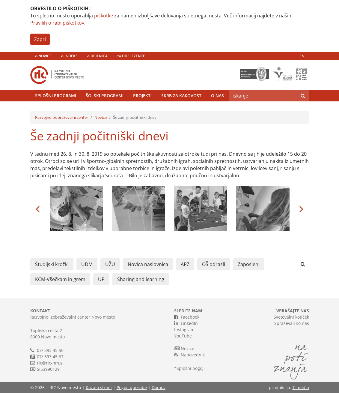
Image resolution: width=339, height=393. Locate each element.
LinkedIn (186, 323)
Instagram (184, 329)
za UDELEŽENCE (131, 55)
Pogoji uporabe (132, 387)
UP (101, 279)
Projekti (142, 95)
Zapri (40, 39)
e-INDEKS (69, 55)
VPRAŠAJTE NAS (292, 311)
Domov (158, 387)
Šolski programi (104, 95)
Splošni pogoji (191, 368)
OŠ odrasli (213, 264)
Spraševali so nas (291, 323)
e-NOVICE (43, 55)
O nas (217, 95)
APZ (185, 264)
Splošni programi (55, 95)
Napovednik (189, 355)
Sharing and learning (140, 279)
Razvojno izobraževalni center (61, 117)
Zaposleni (249, 264)
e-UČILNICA (97, 55)
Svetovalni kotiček (291, 317)
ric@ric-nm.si (50, 363)
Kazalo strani (99, 387)
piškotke (103, 15)
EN (301, 55)
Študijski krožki (52, 264)
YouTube (183, 336)
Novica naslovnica (148, 264)
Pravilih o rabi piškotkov (57, 23)
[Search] (263, 95)
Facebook (186, 317)
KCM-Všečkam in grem (60, 279)
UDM (87, 264)
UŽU (110, 264)
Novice (100, 117)
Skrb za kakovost (181, 95)
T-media (301, 387)
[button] (37, 208)
